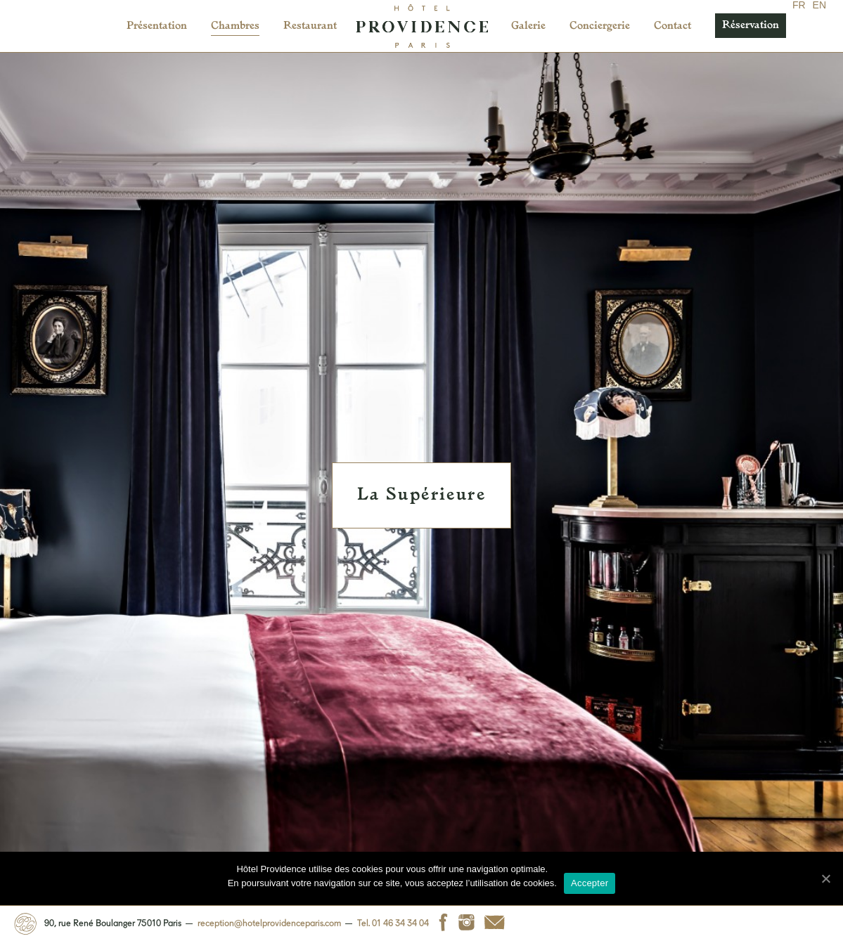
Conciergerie (599, 26)
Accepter (589, 883)
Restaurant (310, 26)
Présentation (157, 26)
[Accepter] (825, 878)
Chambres (235, 26)
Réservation (750, 25)
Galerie (528, 26)
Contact (672, 26)
